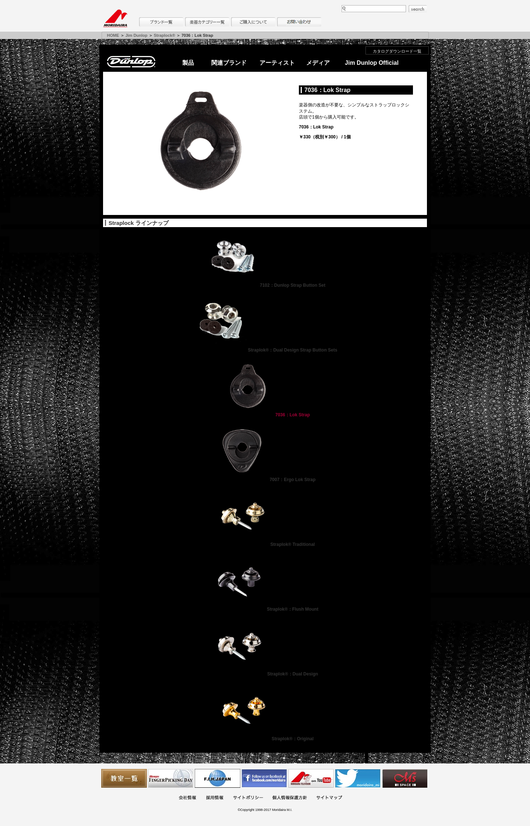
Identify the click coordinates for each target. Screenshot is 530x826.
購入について (253, 22)
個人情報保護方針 (290, 798)
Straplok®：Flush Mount (265, 609)
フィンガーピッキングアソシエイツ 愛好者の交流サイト (171, 778)
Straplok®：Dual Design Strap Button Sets (265, 350)
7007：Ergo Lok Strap (265, 479)
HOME (113, 35)
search (418, 9)
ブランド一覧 (161, 22)
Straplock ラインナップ (139, 223)
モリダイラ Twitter (358, 778)
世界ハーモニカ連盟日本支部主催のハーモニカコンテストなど (217, 778)
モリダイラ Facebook (264, 778)
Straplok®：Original (265, 738)
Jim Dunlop (137, 35)
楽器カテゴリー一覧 (207, 22)
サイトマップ (329, 798)
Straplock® (164, 35)
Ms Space (404, 778)
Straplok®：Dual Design (265, 674)
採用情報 (215, 798)
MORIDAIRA (115, 18)
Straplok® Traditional (265, 544)
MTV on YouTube (311, 778)
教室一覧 (124, 778)
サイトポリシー (248, 798)
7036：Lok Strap (265, 414)
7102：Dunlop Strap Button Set (265, 285)
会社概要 (187, 798)
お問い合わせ (299, 22)
